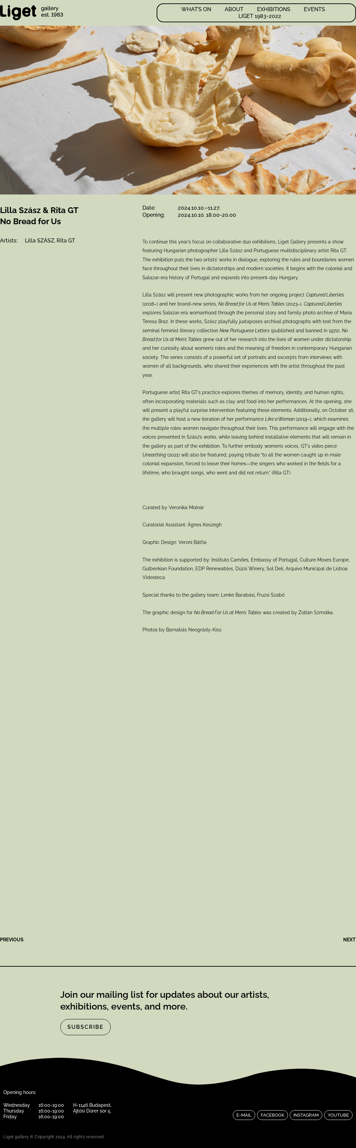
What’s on (196, 9)
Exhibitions (273, 9)
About (234, 9)
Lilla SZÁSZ (39, 240)
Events (314, 9)
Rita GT (66, 240)
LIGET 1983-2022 (259, 16)
